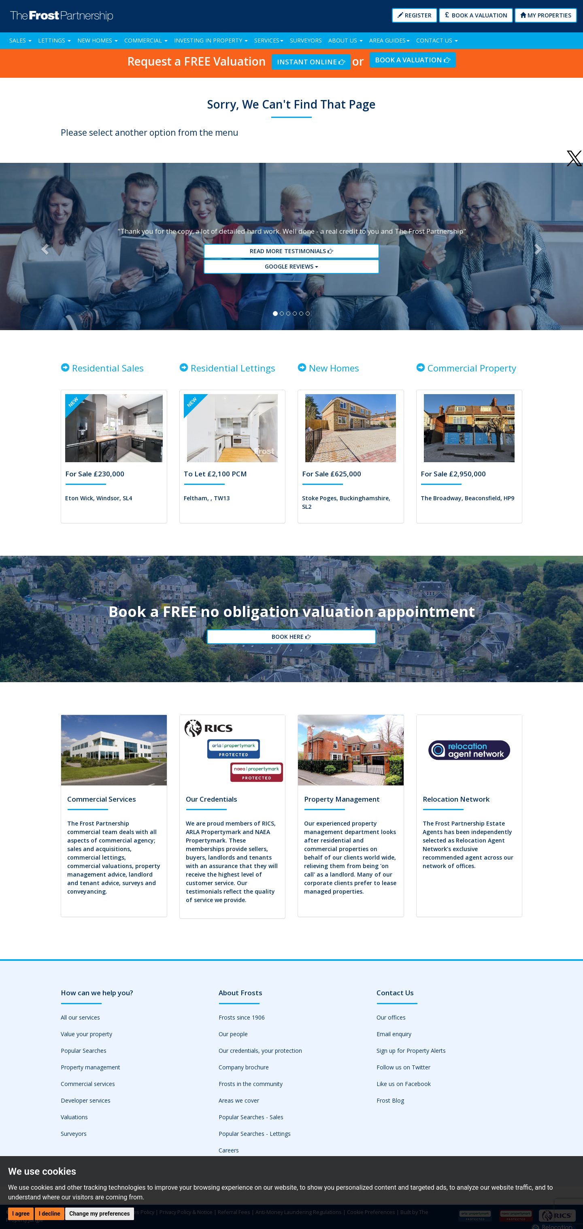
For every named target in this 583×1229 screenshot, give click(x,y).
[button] (43, 251)
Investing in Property (211, 40)
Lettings (54, 40)
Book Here (291, 649)
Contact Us (437, 40)
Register (415, 15)
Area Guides (389, 40)
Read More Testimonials (291, 256)
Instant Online (311, 61)
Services (268, 40)
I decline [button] (49, 1213)
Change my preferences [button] (99, 1213)
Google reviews (291, 271)
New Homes (97, 40)
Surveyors (306, 40)
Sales (20, 40)
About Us (345, 40)
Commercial (146, 40)
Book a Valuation (476, 15)
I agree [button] (21, 1213)
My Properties (545, 15)
